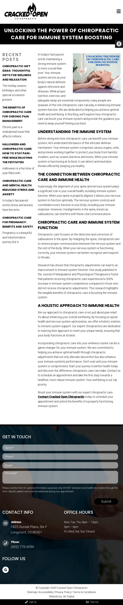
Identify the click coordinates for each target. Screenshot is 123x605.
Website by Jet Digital (61, 595)
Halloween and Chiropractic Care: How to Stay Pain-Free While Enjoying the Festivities (17, 152)
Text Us (92, 602)
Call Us (30, 602)
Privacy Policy (63, 591)
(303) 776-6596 (22, 546)
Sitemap (32, 591)
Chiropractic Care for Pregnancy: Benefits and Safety (17, 221)
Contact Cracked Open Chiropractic (61, 396)
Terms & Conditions (84, 591)
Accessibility (46, 591)
